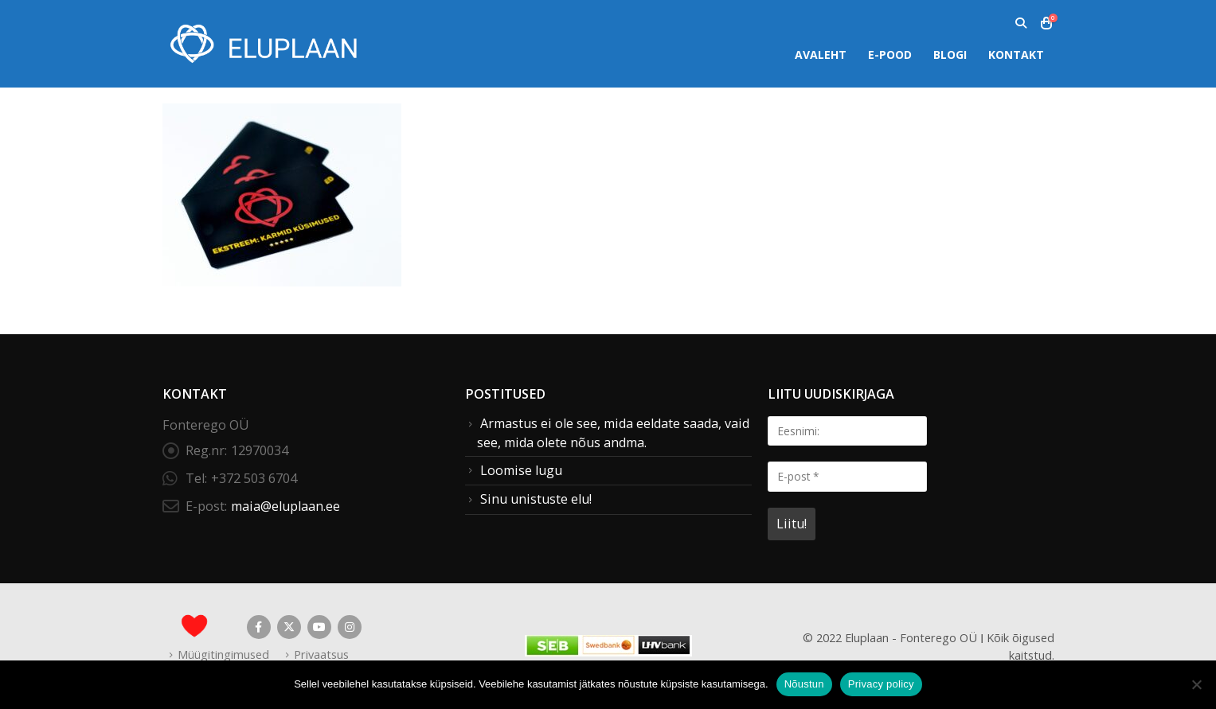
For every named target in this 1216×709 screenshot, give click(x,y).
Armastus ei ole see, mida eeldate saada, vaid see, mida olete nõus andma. (613, 433)
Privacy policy (881, 684)
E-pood (890, 54)
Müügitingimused (223, 654)
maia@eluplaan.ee (285, 506)
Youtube (319, 627)
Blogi (950, 54)
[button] (1021, 23)
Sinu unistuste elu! (536, 499)
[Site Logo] (262, 43)
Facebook (259, 627)
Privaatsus (321, 654)
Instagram (350, 627)
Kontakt (1016, 54)
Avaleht (821, 54)
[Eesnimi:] (847, 431)
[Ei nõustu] (1196, 684)
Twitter (289, 627)
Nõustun (804, 684)
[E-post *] (847, 476)
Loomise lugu (521, 470)
